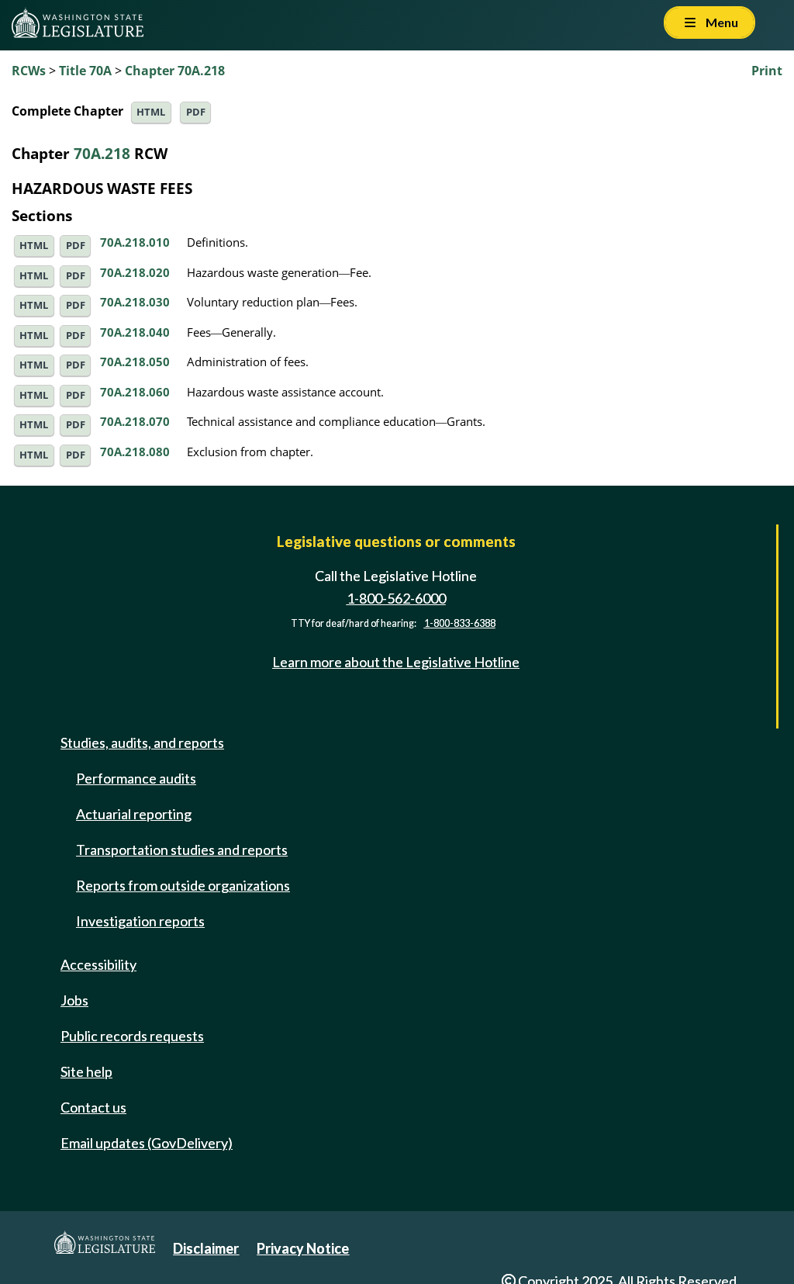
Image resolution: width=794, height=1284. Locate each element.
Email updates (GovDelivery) (146, 1142)
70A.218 (102, 153)
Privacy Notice (303, 1248)
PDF (195, 112)
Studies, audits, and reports (142, 742)
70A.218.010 (135, 242)
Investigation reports (140, 920)
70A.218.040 (135, 332)
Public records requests (132, 1035)
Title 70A (85, 70)
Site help (86, 1071)
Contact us (93, 1107)
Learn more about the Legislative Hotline (396, 661)
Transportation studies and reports (182, 849)
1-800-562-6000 (396, 598)
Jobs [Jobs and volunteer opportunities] (74, 1000)
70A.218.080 (135, 451)
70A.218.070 (135, 421)
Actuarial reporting (134, 813)
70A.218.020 (135, 272)
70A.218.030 (135, 302)
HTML (150, 112)
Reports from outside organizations (183, 885)
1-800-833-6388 (459, 623)
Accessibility (98, 964)
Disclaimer (206, 1248)
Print (766, 70)
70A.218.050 (135, 361)
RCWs (29, 70)
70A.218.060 (135, 392)
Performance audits (136, 778)
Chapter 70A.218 (175, 70)
